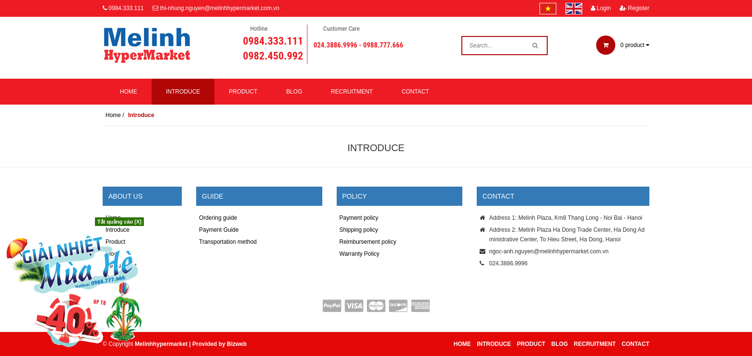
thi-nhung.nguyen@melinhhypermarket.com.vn (219, 8)
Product (243, 91)
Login (601, 8)
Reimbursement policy (368, 241)
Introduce (183, 91)
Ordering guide (218, 217)
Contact (415, 91)
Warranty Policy (360, 253)
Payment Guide (219, 229)
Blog (294, 91)
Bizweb (237, 344)
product (622, 45)
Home (128, 91)
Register (634, 8)
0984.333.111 (125, 8)
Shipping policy (359, 229)
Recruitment (352, 91)
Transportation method (228, 241)
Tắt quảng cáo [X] (119, 222)
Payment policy (359, 217)
